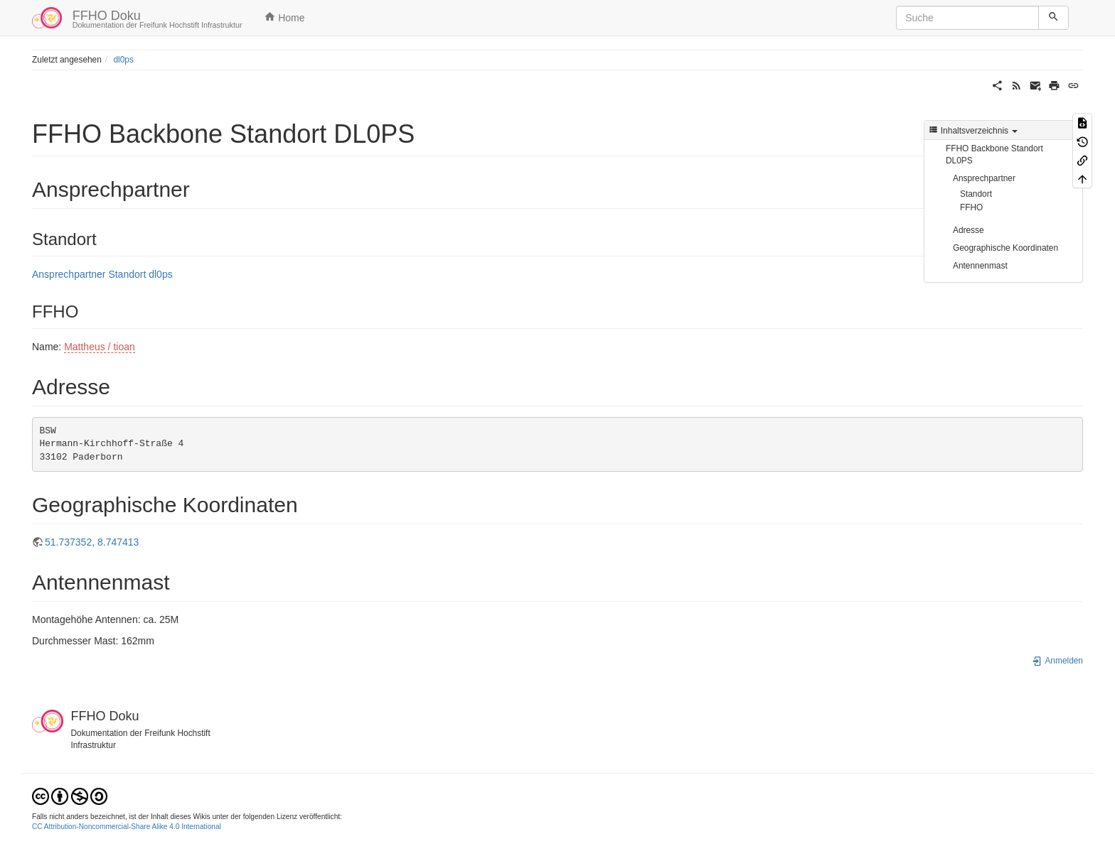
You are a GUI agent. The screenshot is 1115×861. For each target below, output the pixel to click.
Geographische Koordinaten (1005, 248)
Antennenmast (980, 266)
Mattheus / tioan (99, 346)
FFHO (971, 207)
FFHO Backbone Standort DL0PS (994, 155)
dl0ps (123, 60)
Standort (976, 194)
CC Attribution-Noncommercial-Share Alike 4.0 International (126, 826)
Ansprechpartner (984, 178)
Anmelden (1057, 661)
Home (284, 17)
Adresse (968, 230)
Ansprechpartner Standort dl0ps (102, 274)
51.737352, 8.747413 (92, 542)
